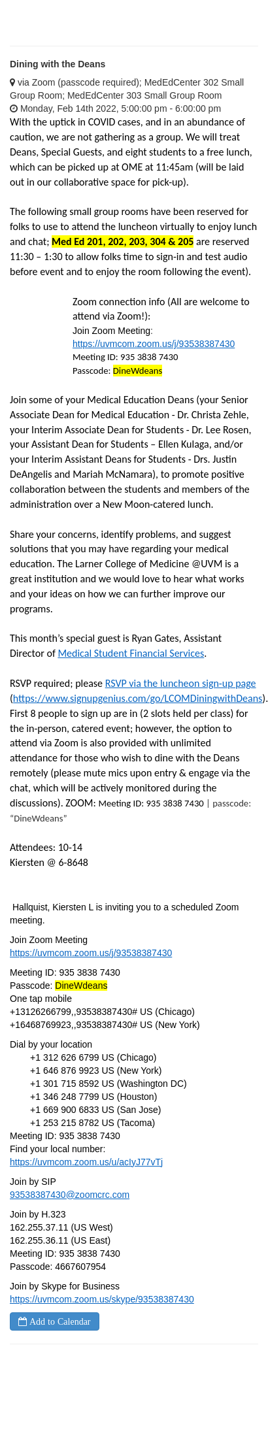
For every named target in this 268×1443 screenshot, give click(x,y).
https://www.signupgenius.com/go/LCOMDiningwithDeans (137, 698)
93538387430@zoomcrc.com (69, 1194)
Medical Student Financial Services (131, 653)
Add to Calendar (59, 1321)
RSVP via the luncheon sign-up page (180, 683)
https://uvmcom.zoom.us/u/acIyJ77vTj (86, 1162)
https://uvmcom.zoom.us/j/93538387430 (154, 344)
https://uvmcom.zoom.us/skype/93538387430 (102, 1299)
